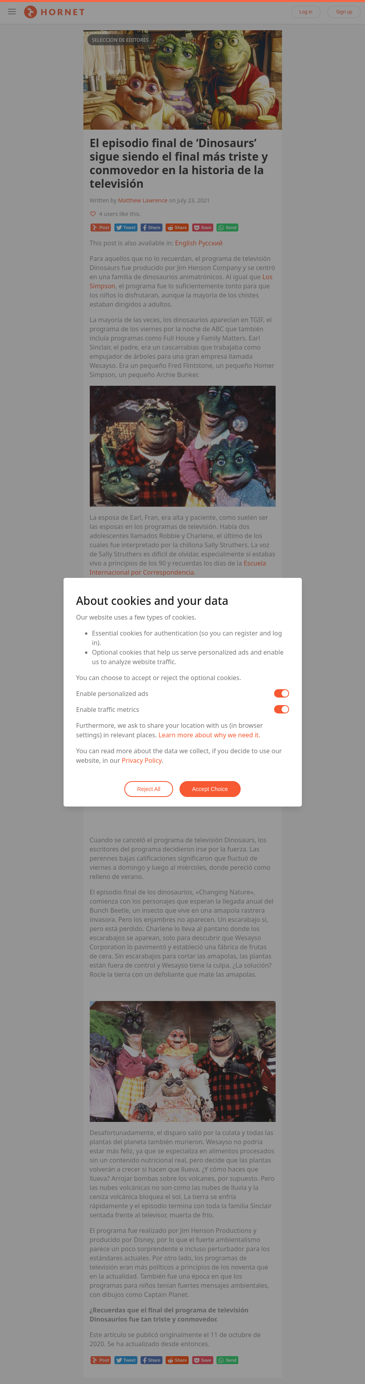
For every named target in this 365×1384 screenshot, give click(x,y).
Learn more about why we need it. (209, 735)
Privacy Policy (142, 760)
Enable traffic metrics (107, 709)
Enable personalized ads (112, 693)
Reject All (148, 789)
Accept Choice (210, 789)
